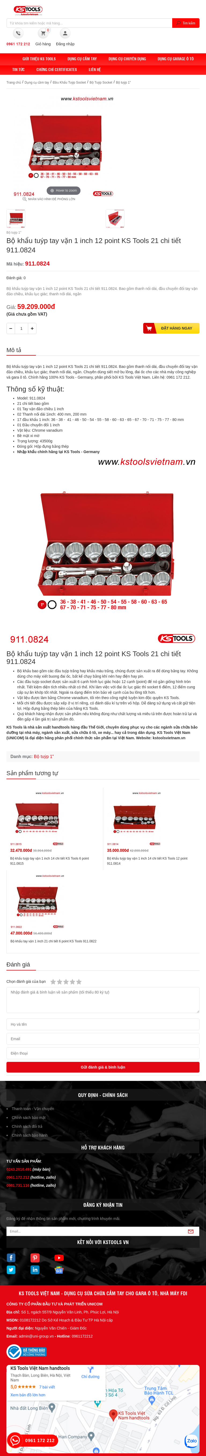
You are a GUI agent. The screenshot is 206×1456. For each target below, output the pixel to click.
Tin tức (18, 69)
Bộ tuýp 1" (123, 82)
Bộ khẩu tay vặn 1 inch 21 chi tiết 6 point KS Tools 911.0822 (53, 941)
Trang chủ (13, 82)
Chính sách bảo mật (29, 1117)
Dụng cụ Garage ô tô (176, 58)
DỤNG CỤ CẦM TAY (82, 58)
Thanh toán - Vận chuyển (33, 1109)
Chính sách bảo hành (29, 1135)
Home (11, 58)
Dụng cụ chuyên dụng (127, 58)
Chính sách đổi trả (27, 1126)
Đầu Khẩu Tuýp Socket (69, 82)
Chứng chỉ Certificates (56, 69)
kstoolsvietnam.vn (169, 738)
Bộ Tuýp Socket (101, 82)
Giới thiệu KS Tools (39, 58)
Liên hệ (95, 69)
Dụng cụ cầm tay (37, 82)
